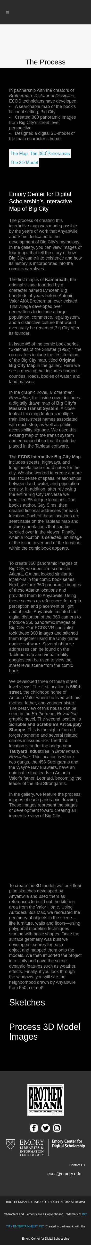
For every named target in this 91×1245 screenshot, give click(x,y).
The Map (19, 153)
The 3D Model (24, 162)
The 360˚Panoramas (50, 153)
